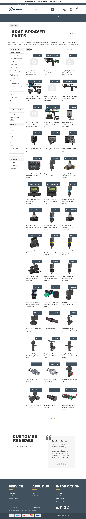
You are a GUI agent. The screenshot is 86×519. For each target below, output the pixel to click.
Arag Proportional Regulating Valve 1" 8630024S (68, 278)
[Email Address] (20, 507)
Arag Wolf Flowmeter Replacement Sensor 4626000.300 (33, 304)
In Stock (14, 107)
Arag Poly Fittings (17, 71)
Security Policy (60, 501)
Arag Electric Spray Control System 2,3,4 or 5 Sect (33, 98)
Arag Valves (15, 101)
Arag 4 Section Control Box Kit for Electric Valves (69, 150)
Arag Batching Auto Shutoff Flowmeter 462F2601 (32, 278)
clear (11, 119)
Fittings (57, 16)
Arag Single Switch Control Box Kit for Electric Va (68, 124)
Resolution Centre (13, 498)
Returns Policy (13, 165)
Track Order (12, 496)
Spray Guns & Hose (68, 16)
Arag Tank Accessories (14, 74)
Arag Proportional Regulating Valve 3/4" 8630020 (51, 252)
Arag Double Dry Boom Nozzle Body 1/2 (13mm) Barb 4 (51, 355)
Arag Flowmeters (16, 86)
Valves (26, 16)
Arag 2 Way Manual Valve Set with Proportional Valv (32, 72)
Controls (34, 16)
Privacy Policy (59, 496)
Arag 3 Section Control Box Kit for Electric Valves (51, 150)
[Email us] (57, 507)
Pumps (19, 16)
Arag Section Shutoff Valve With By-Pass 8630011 (68, 201)
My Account (12, 493)
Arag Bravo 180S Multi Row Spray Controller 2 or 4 (51, 201)
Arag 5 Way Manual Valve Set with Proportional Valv (32, 124)
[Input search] (41, 9)
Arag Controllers (16, 58)
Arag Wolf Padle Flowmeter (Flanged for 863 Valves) (33, 227)
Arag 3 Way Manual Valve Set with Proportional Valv (68, 72)
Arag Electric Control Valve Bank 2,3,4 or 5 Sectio (50, 72)
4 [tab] (62, 470)
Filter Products (14, 49)
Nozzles (12, 16)
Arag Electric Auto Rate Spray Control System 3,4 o (51, 124)
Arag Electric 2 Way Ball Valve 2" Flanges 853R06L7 (33, 330)
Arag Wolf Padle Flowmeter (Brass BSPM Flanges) (69, 175)
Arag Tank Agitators (16, 79)
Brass (12, 20)
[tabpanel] (61, 452)
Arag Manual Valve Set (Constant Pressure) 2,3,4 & (69, 407)
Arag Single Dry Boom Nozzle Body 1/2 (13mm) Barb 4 (69, 330)
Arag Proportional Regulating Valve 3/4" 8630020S (51, 278)
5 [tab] (64, 470)
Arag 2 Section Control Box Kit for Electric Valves (33, 150)
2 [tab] (58, 470)
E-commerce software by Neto (62, 515)
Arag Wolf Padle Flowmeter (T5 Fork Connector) (68, 227)
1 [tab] (56, 470)
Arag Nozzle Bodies (16, 93)
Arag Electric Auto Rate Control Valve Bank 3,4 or (69, 98)
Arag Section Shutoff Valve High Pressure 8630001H (50, 227)
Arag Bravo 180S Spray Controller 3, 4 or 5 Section (33, 201)
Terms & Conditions (25, 510)
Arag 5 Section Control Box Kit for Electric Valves (33, 175)
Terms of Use (59, 493)
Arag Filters (15, 64)
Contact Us (26, 4)
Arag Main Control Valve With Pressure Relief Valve (51, 304)
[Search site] (52, 9)
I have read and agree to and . (22, 510)
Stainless (19, 20)
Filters (51, 16)
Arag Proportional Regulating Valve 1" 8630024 (68, 252)
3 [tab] (60, 470)
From (52, 55)
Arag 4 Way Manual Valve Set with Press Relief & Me (50, 98)
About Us (18, 4)
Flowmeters (42, 16)
